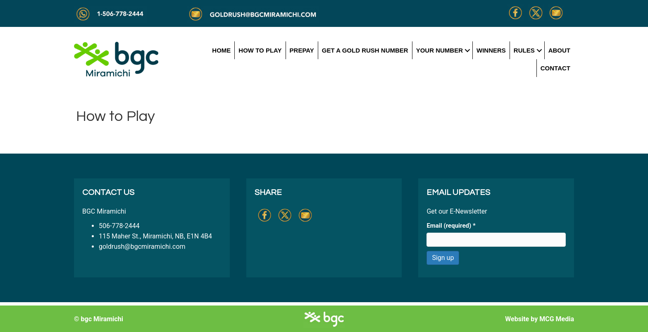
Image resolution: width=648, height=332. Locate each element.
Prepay (302, 50)
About (559, 50)
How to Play (259, 50)
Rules (524, 50)
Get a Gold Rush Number (365, 50)
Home (221, 50)
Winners (491, 50)
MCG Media (556, 319)
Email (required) (450, 225)
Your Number (439, 50)
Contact (555, 68)
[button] (467, 50)
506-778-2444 (119, 226)
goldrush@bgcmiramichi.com (142, 246)
